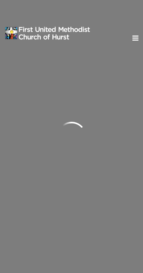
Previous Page (29, 75)
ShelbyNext (71, 266)
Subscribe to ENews (35, 216)
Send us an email (25, 127)
